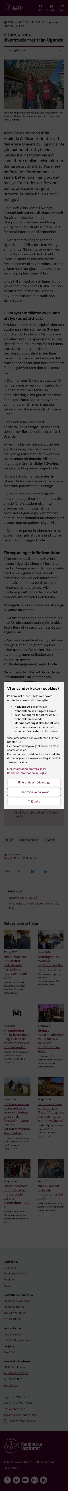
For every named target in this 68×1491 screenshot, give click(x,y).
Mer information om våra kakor (26, 769)
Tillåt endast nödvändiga (34, 782)
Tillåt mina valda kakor (34, 792)
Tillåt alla (34, 801)
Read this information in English (27, 773)
